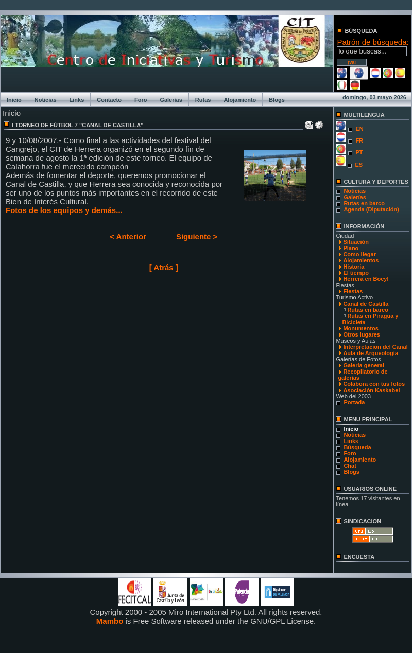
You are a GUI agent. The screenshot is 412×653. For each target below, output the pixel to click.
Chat (350, 466)
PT (359, 152)
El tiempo (356, 273)
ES (359, 165)
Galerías (171, 100)
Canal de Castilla (365, 304)
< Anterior (128, 236)
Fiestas (353, 291)
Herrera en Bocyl (365, 279)
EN (359, 129)
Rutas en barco (364, 203)
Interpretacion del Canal (375, 347)
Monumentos (360, 328)
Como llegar (359, 254)
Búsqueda (357, 447)
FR (359, 140)
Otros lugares (361, 334)
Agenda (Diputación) (371, 209)
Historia (353, 266)
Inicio (14, 100)
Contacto (109, 100)
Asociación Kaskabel (371, 390)
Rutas (203, 100)
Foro (140, 100)
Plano (350, 248)
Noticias (46, 100)
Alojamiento (240, 100)
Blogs (277, 100)
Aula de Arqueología (370, 353)
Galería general (363, 365)
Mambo (110, 620)
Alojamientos (361, 260)
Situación (356, 242)
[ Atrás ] (163, 267)
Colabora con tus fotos (374, 384)
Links (77, 100)
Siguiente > (196, 236)
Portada (354, 402)
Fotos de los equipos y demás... (64, 210)
